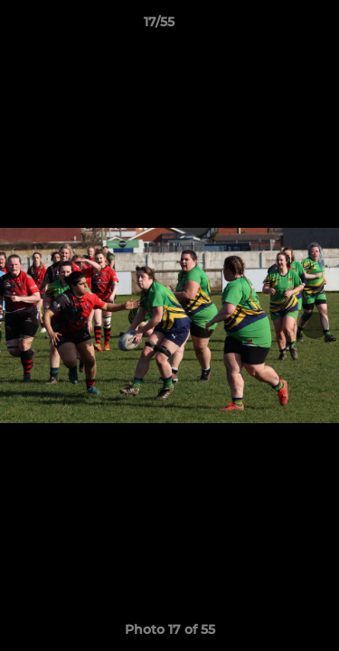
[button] (274, 26)
